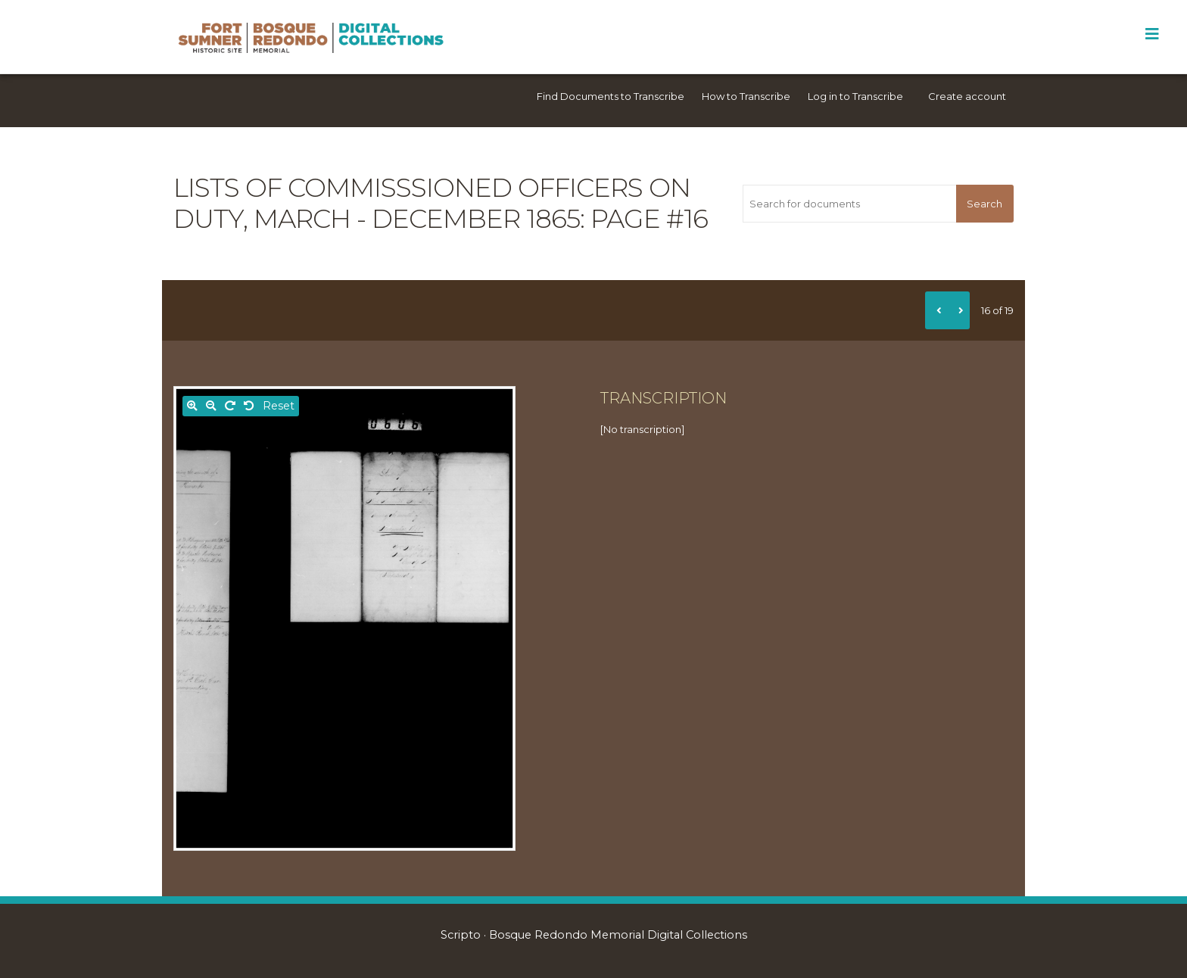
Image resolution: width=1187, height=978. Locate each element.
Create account (967, 96)
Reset (278, 406)
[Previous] (936, 310)
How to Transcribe (746, 96)
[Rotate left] (249, 406)
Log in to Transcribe (855, 96)
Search (984, 204)
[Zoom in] (192, 406)
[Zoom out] (211, 406)
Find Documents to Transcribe (610, 96)
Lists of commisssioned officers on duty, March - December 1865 (431, 203)
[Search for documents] (849, 204)
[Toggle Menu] (1151, 34)
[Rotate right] (230, 406)
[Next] (958, 310)
